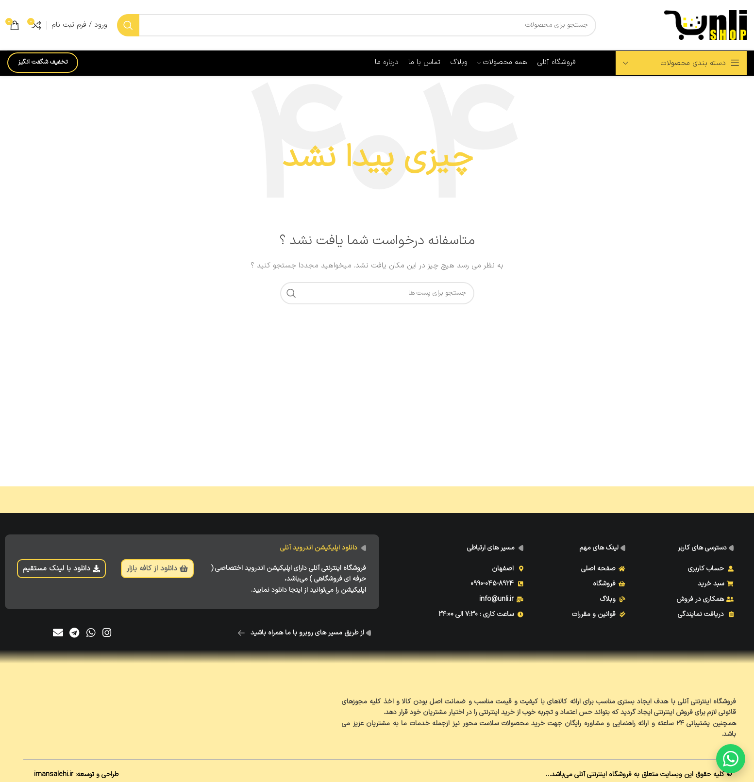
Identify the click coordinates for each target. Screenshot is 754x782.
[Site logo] (705, 24)
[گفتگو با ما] (730, 758)
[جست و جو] (356, 25)
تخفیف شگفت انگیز (42, 62)
